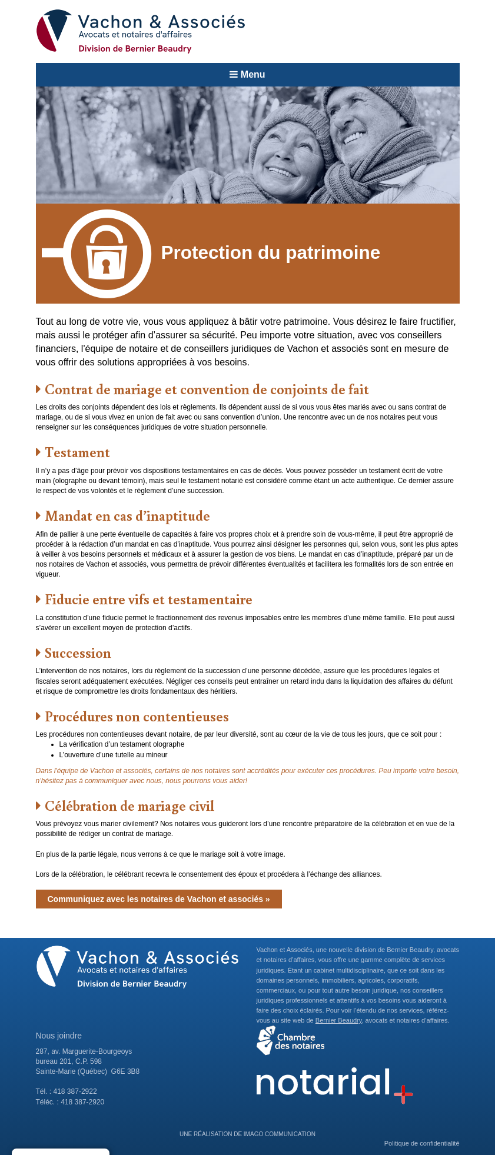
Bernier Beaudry (338, 1020)
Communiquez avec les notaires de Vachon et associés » (159, 899)
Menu (247, 74)
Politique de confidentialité (422, 1143)
